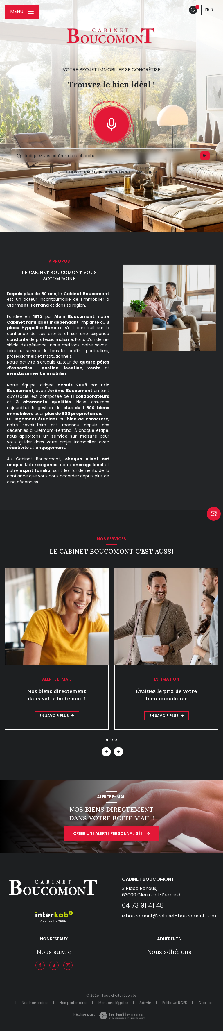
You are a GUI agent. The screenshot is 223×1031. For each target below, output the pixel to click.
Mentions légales (113, 1002)
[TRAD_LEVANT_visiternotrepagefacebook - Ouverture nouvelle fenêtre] (40, 965)
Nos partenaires (73, 1002)
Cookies (205, 1003)
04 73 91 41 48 (143, 905)
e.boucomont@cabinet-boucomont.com (169, 915)
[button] (118, 751)
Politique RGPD (174, 1002)
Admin (145, 1002)
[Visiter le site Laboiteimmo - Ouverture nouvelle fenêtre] (122, 1015)
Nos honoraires (35, 1002)
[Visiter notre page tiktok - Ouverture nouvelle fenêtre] (54, 965)
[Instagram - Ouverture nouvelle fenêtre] (68, 965)
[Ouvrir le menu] (22, 12)
